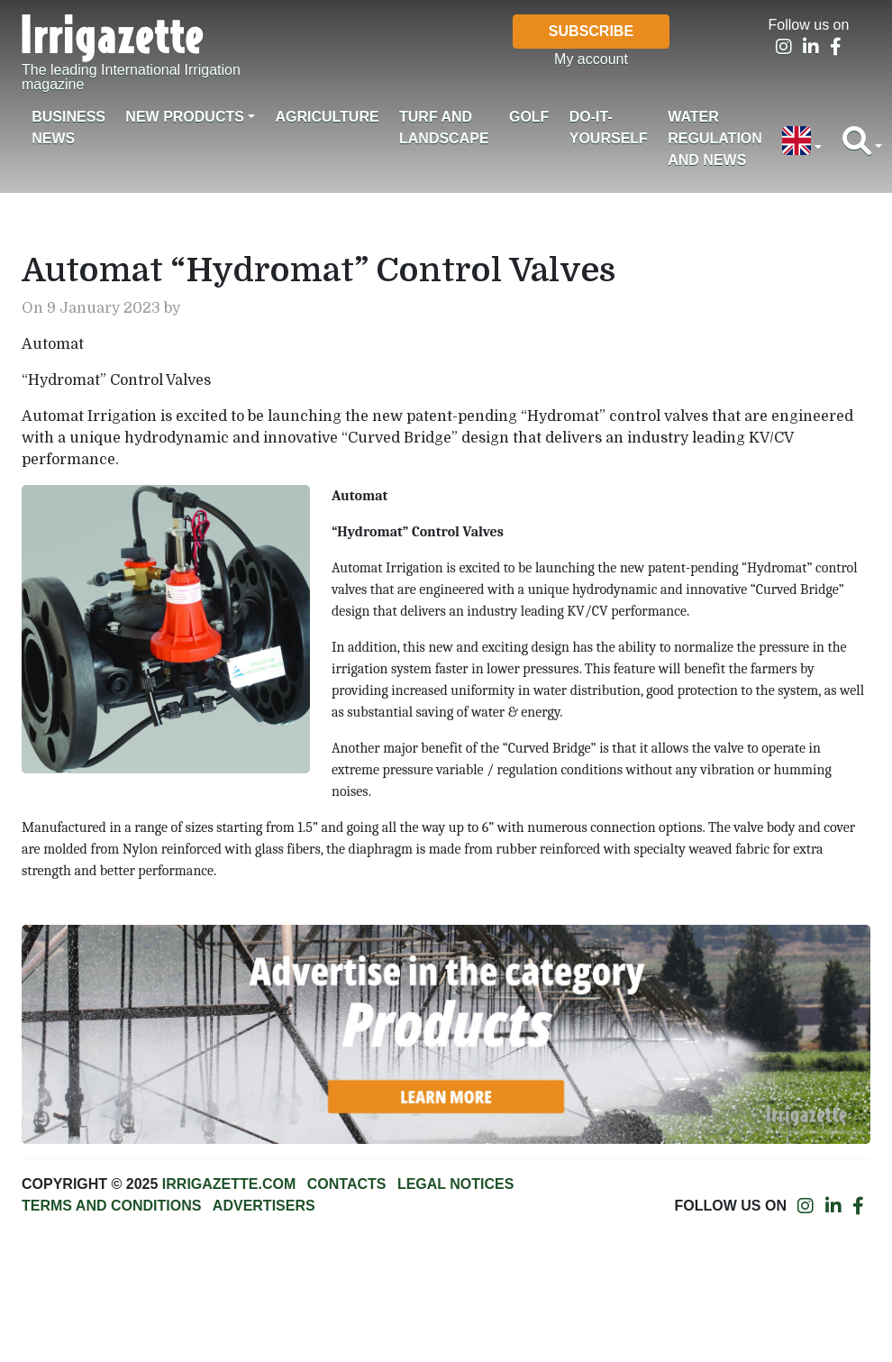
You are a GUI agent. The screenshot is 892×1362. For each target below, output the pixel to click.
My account (591, 59)
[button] (802, 142)
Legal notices (455, 1184)
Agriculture (326, 116)
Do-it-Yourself (608, 127)
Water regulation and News (715, 138)
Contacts (347, 1184)
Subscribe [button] (591, 31)
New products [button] (184, 116)
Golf (529, 116)
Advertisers (264, 1205)
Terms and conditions (111, 1205)
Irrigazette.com (229, 1184)
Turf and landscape (444, 127)
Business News (68, 127)
